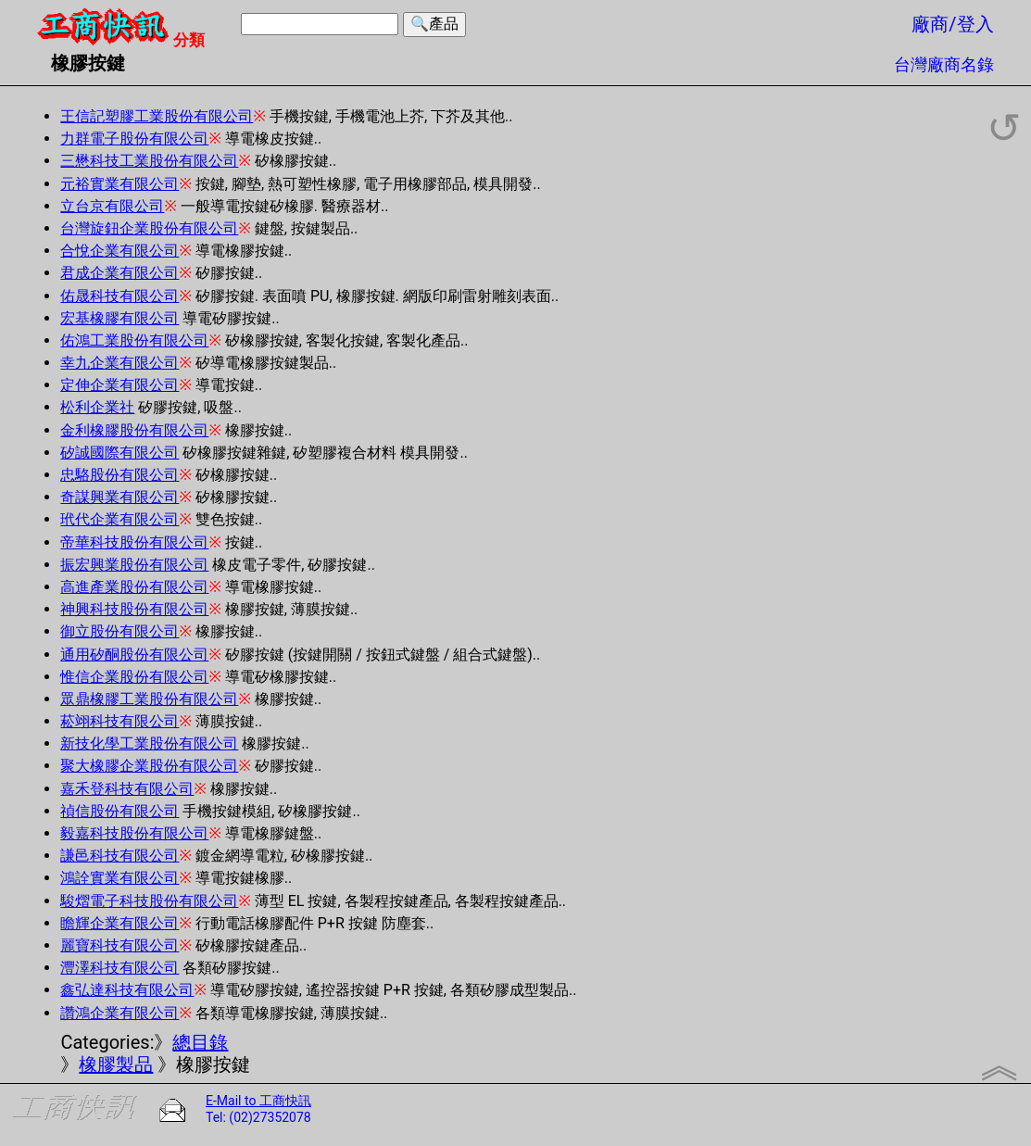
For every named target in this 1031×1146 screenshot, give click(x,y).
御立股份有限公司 (119, 631)
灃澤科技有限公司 (119, 967)
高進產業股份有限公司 (134, 587)
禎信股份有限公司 (119, 811)
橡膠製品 (116, 1064)
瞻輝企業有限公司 (119, 923)
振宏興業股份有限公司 (134, 564)
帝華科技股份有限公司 (134, 542)
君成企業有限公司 (119, 273)
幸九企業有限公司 (119, 363)
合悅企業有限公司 (119, 250)
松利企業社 (97, 407)
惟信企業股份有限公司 (134, 677)
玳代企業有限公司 (119, 519)
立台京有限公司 (112, 206)
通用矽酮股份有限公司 (134, 654)
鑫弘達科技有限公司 (127, 990)
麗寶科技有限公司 (119, 945)
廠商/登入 (952, 24)
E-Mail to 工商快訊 (258, 1100)
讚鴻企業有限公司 (119, 1013)
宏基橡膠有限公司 (119, 318)
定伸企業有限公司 (119, 385)
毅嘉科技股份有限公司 (134, 833)
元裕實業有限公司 (119, 184)
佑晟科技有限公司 (119, 296)
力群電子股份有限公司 (134, 138)
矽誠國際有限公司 (119, 452)
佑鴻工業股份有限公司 (134, 340)
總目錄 (200, 1042)
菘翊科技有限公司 (119, 721)
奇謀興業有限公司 (119, 497)
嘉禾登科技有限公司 (127, 789)
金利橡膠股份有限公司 (134, 430)
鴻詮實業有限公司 (119, 878)
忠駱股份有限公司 (119, 475)
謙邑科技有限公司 (119, 855)
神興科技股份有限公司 (134, 609)
